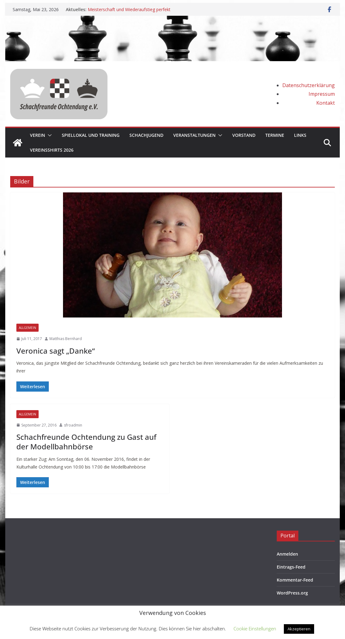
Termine (274, 135)
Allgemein (27, 328)
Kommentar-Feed (295, 580)
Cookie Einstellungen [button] (255, 628)
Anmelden (287, 554)
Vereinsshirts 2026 (52, 150)
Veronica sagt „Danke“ (55, 351)
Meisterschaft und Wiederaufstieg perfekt (129, 9)
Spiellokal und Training (91, 135)
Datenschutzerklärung (308, 85)
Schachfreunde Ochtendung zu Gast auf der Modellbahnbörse (86, 442)
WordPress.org (292, 593)
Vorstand (243, 135)
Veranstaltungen (194, 135)
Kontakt (325, 102)
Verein (37, 135)
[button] (48, 135)
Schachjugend (146, 135)
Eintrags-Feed (291, 567)
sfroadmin (73, 425)
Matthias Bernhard (65, 338)
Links (300, 135)
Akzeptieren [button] (299, 629)
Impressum (322, 93)
